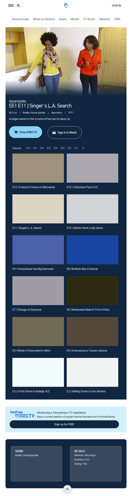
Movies (75, 19)
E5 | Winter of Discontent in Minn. (31, 350)
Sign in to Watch (64, 132)
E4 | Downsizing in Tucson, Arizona (87, 350)
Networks (104, 19)
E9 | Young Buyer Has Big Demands (33, 269)
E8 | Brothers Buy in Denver (82, 269)
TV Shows (89, 19)
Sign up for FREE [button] (64, 424)
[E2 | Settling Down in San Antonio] (92, 372)
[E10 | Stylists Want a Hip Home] (92, 208)
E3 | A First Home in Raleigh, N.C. (31, 391)
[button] (11, 5)
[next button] (83, 148)
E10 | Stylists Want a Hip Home (85, 228)
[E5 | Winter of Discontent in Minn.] (38, 331)
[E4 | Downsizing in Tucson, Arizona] (92, 331)
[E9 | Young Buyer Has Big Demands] (38, 249)
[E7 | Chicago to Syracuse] (38, 290)
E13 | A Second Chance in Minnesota (33, 187)
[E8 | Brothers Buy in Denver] (92, 249)
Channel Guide (20, 19)
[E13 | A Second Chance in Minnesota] (38, 168)
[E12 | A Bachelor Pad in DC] (92, 168)
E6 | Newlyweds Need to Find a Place (88, 309)
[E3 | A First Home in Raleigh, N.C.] (38, 372)
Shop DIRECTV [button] (25, 132)
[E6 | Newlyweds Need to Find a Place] (92, 290)
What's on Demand (44, 19)
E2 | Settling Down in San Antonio (86, 391)
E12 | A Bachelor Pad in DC (82, 187)
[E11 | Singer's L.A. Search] (38, 208)
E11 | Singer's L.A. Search (27, 228)
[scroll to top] (67, 489)
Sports (62, 19)
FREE (117, 19)
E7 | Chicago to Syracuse (26, 309)
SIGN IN (116, 5)
